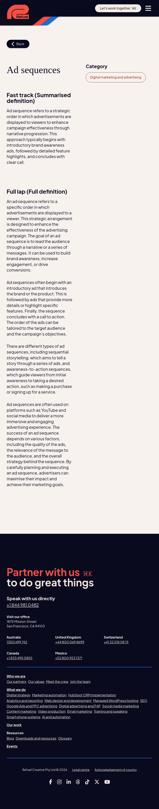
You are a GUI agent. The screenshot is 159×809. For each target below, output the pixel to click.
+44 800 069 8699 (69, 642)
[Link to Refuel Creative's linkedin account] (68, 782)
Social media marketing (120, 706)
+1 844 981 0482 (24, 605)
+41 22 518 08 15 (116, 642)
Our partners (16, 682)
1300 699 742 (17, 642)
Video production (51, 711)
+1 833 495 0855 (19, 658)
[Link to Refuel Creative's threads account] (78, 782)
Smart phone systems (24, 717)
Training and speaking (110, 711)
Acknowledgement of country (116, 770)
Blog (10, 738)
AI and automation (56, 717)
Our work (14, 725)
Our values (36, 682)
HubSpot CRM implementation (92, 695)
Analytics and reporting (25, 700)
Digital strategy (18, 695)
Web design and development (68, 700)
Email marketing (79, 711)
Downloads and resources (36, 738)
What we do (16, 690)
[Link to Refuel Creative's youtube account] (107, 782)
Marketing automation (49, 695)
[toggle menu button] (148, 8)
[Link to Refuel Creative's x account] (97, 782)
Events (12, 746)
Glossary (65, 738)
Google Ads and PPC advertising (32, 706)
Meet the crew (57, 682)
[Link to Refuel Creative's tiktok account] (87, 782)
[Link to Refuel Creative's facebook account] (50, 782)
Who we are (16, 676)
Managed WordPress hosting (115, 700)
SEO (143, 700)
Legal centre (80, 770)
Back (18, 43)
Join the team (80, 682)
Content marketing (21, 711)
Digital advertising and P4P (80, 706)
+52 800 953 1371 (68, 658)
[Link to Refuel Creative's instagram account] (59, 782)
